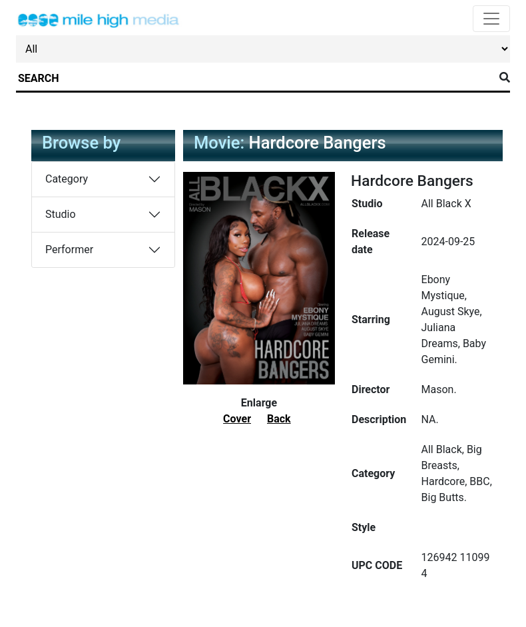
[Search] (255, 79)
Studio (60, 214)
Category (66, 179)
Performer (69, 249)
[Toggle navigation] (491, 18)
